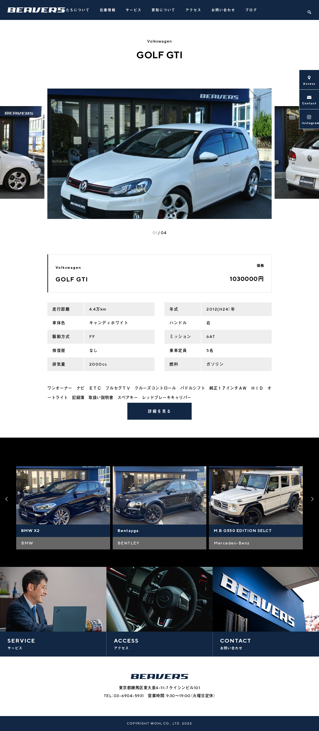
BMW (27, 543)
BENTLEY (129, 543)
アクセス (193, 10)
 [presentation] (312, 499)
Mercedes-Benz (232, 543)
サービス (134, 10)
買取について (163, 10)
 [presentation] (6, 499)
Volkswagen (159, 41)
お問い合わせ (223, 10)
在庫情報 (108, 10)
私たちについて (76, 10)
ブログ (251, 10)
